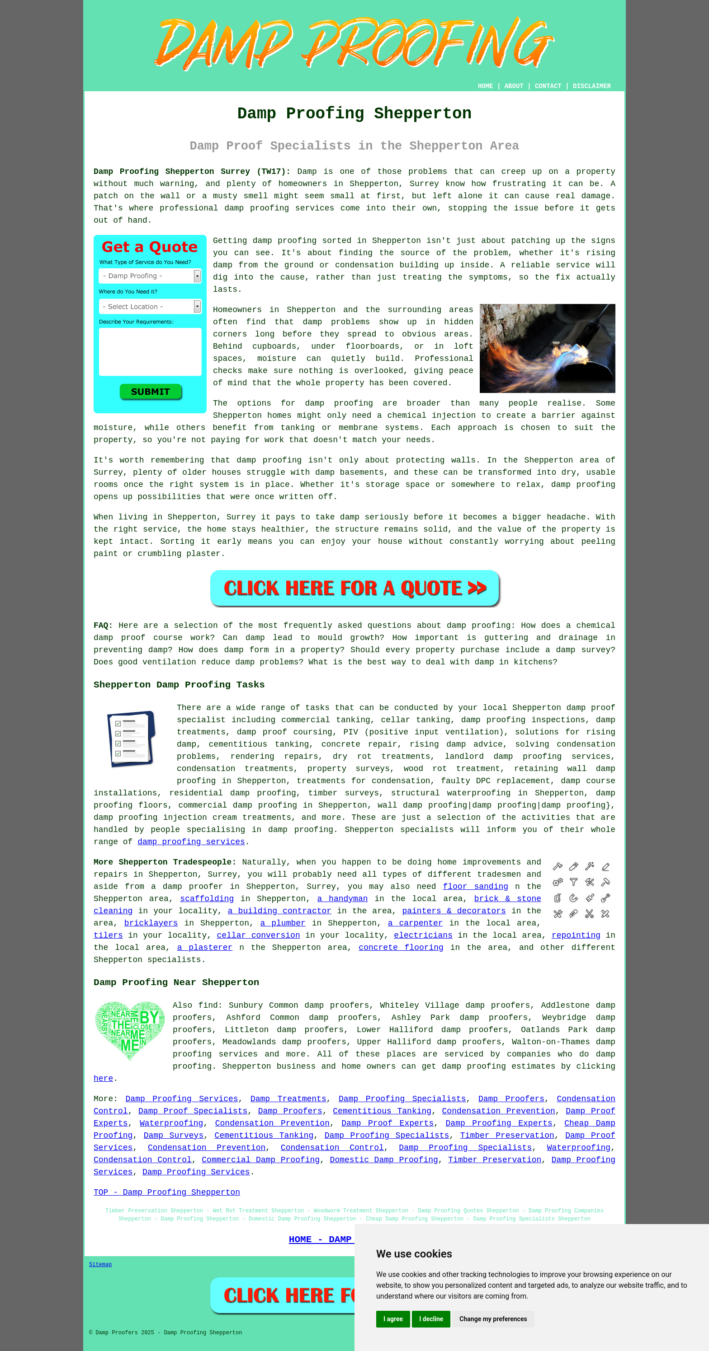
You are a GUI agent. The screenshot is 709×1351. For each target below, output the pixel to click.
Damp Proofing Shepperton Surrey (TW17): (192, 171)
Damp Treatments (288, 1098)
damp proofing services (191, 841)
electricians (423, 935)
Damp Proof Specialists (192, 1111)
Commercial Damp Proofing (261, 1159)
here (103, 1078)
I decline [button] (431, 1319)
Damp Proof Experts (387, 1123)
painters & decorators (454, 911)
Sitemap (100, 1265)
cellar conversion (258, 935)
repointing (576, 935)
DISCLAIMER (592, 86)
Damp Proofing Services (182, 1098)
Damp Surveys (173, 1135)
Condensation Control (332, 1147)
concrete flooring (401, 947)
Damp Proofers (511, 1098)
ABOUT (514, 86)
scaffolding (207, 898)
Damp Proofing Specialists (402, 1098)
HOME (485, 86)
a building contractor (279, 911)
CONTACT (548, 86)
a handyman (342, 898)
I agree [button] (393, 1319)
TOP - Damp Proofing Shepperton (167, 1192)
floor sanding (476, 886)
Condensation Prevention (498, 1111)
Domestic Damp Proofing (384, 1159)
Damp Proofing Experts (499, 1123)
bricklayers (151, 923)
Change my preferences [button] (493, 1319)
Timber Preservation (507, 1135)
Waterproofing (171, 1123)
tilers (108, 935)
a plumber (283, 923)
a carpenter (415, 923)
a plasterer (205, 947)
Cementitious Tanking (382, 1111)
